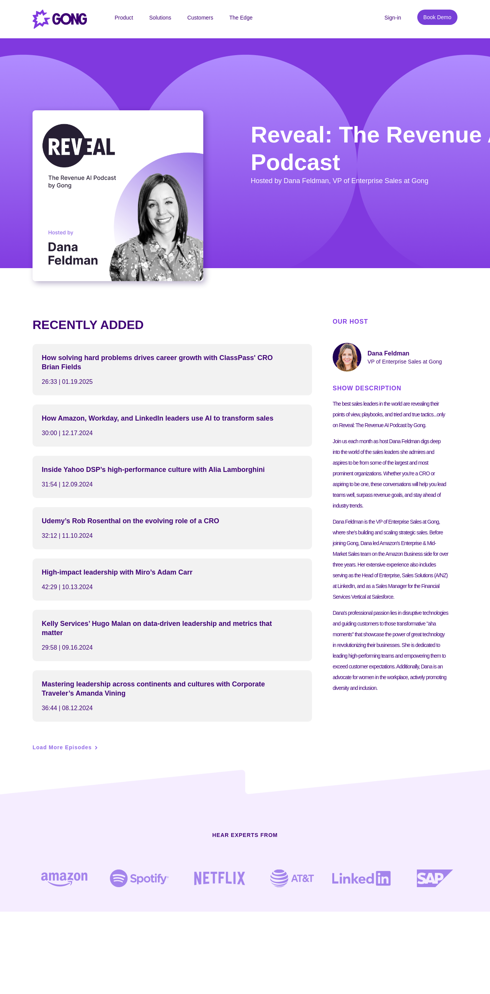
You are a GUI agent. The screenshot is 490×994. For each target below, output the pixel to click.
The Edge (241, 18)
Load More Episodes (62, 747)
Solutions (160, 18)
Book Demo (437, 17)
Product (123, 18)
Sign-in (392, 18)
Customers (200, 18)
